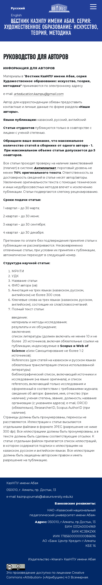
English (16, 15)
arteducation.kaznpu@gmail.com (38, 94)
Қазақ (15, 22)
